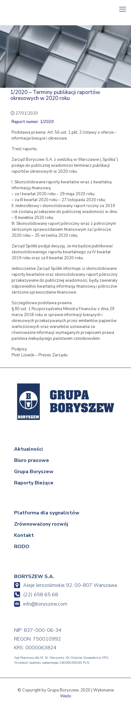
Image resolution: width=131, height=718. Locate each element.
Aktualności (28, 449)
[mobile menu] (122, 9)
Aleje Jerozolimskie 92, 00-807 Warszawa (65, 585)
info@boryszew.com (40, 604)
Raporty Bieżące (33, 482)
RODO (21, 546)
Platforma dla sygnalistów (46, 512)
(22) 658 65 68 (36, 595)
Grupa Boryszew (33, 471)
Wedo (65, 696)
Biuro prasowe (31, 460)
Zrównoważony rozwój (41, 524)
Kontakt (24, 535)
